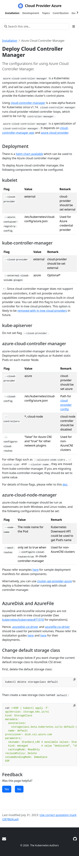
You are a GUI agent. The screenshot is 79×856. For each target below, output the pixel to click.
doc (65, 484)
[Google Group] (4, 838)
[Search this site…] (35, 26)
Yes (6, 789)
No (19, 789)
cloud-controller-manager (28, 103)
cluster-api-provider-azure (54, 581)
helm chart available (29, 154)
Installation (9, 41)
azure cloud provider (54, 133)
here (35, 570)
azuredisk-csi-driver (25, 627)
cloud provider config (66, 405)
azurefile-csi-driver (57, 627)
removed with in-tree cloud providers (42, 311)
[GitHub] (75, 838)
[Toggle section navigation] (73, 26)
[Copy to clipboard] (74, 679)
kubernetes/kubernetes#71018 (23, 620)
